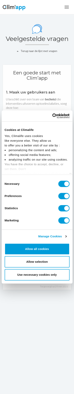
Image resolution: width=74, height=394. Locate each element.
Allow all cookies (37, 249)
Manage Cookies (50, 236)
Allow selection (37, 261)
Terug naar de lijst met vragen (37, 51)
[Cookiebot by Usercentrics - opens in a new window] (52, 115)
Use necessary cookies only (37, 274)
